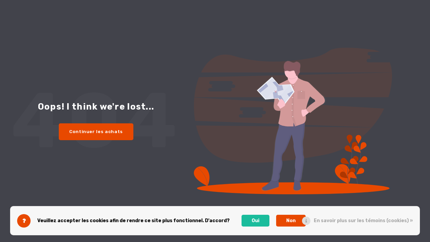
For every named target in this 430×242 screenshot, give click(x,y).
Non (291, 221)
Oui (255, 221)
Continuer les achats (96, 131)
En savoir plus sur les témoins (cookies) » (363, 221)
